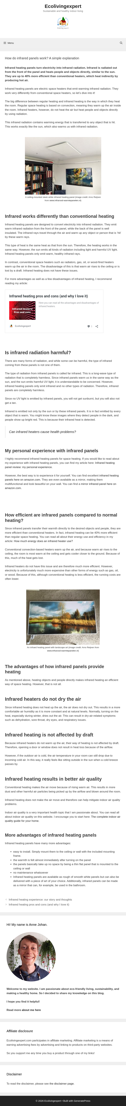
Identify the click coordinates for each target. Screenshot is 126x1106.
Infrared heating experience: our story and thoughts (40, 899)
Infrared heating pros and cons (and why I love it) (39, 904)
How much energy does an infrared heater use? (43, 541)
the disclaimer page (62, 1083)
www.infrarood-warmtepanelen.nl (65, 200)
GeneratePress (82, 1100)
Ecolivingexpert (63, 6)
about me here (31, 1010)
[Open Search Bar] (121, 43)
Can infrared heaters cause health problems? (42, 432)
